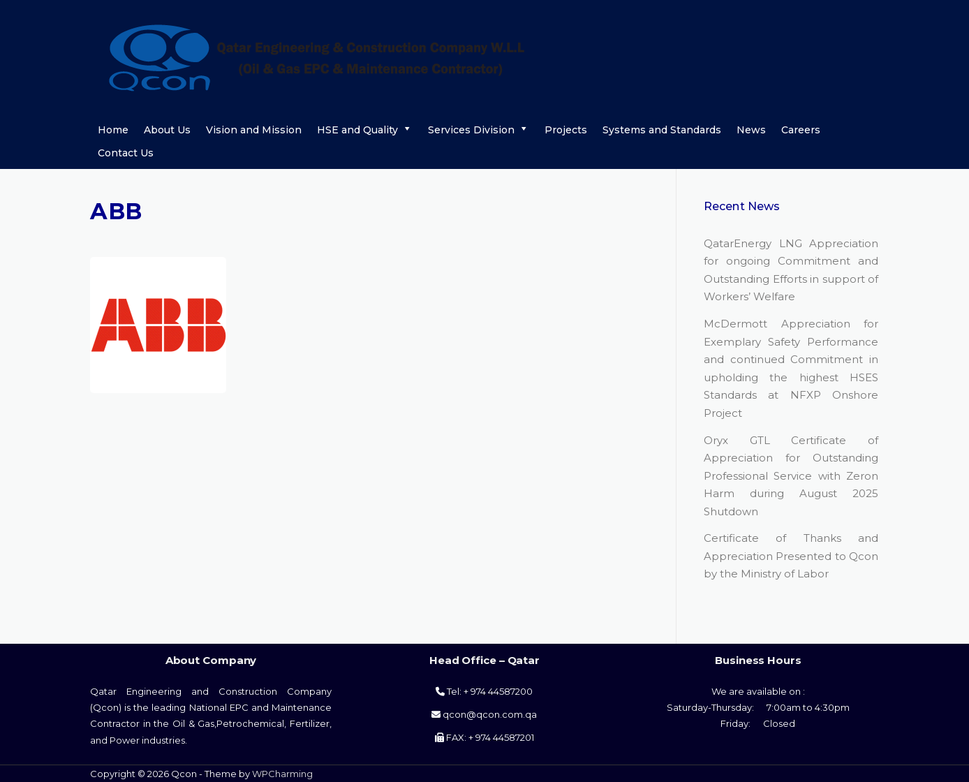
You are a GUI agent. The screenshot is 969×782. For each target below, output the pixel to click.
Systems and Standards (661, 130)
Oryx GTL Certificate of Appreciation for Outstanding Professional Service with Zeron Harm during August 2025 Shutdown (791, 476)
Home (113, 130)
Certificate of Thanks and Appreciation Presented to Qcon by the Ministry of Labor (791, 555)
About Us (167, 130)
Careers (800, 130)
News (751, 130)
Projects (566, 130)
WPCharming (282, 773)
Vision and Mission (254, 130)
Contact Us (126, 153)
